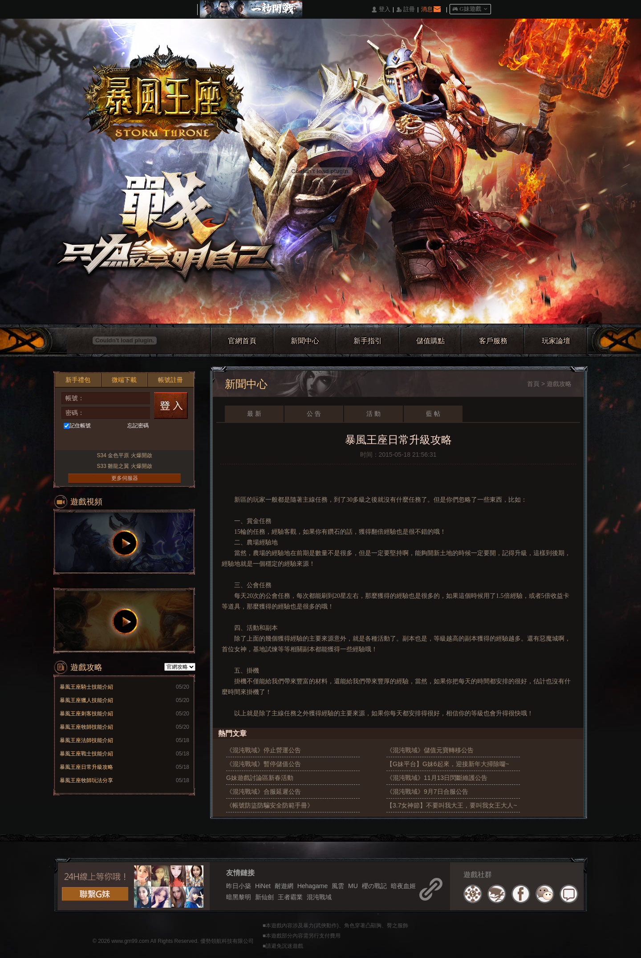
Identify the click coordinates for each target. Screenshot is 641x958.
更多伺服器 (124, 478)
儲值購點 (430, 341)
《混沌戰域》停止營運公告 (263, 750)
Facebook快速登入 (74, 441)
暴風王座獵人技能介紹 (86, 700)
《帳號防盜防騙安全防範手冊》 (269, 805)
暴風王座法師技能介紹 (86, 740)
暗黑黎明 (238, 897)
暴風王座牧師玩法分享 (86, 780)
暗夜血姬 (403, 885)
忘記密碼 (138, 425)
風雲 (338, 885)
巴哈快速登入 (90, 441)
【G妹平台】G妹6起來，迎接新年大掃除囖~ (447, 763)
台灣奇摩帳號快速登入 (107, 441)
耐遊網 (284, 885)
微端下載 (124, 379)
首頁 (533, 383)
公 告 (314, 413)
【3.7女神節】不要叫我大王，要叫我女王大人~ (451, 805)
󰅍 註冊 (405, 9)
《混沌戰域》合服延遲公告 (263, 791)
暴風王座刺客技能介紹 (86, 713)
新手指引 (367, 341)
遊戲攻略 (559, 383)
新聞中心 (305, 341)
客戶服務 (493, 341)
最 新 (254, 413)
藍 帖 (433, 413)
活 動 (373, 413)
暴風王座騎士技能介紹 (86, 687)
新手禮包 (77, 379)
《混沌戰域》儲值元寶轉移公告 (430, 750)
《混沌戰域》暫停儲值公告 (263, 763)
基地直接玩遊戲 (123, 441)
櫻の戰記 (374, 885)
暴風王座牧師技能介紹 (86, 727)
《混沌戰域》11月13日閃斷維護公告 (436, 777)
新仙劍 (264, 897)
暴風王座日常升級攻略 (86, 767)
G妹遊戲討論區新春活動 (259, 777)
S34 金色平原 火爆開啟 (124, 455)
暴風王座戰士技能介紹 (86, 754)
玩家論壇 (556, 341)
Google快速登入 (139, 441)
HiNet (263, 885)
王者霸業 (290, 897)
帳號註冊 (170, 379)
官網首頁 (242, 341)
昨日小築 (238, 885)
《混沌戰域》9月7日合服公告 (427, 791)
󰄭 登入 (380, 9)
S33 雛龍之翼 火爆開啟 (124, 466)
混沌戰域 (319, 897)
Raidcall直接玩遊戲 (156, 441)
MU (353, 885)
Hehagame (312, 885)
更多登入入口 (172, 441)
